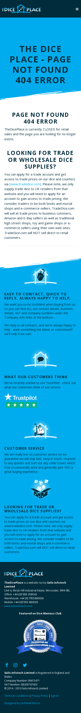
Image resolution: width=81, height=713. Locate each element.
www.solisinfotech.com (18, 606)
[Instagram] (15, 664)
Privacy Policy (40, 696)
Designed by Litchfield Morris (22, 703)
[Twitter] (25, 664)
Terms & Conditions (16, 696)
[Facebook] (6, 664)
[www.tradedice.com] (25, 184)
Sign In (55, 696)
